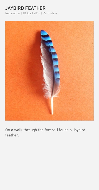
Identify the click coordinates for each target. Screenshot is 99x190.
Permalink (50, 13)
